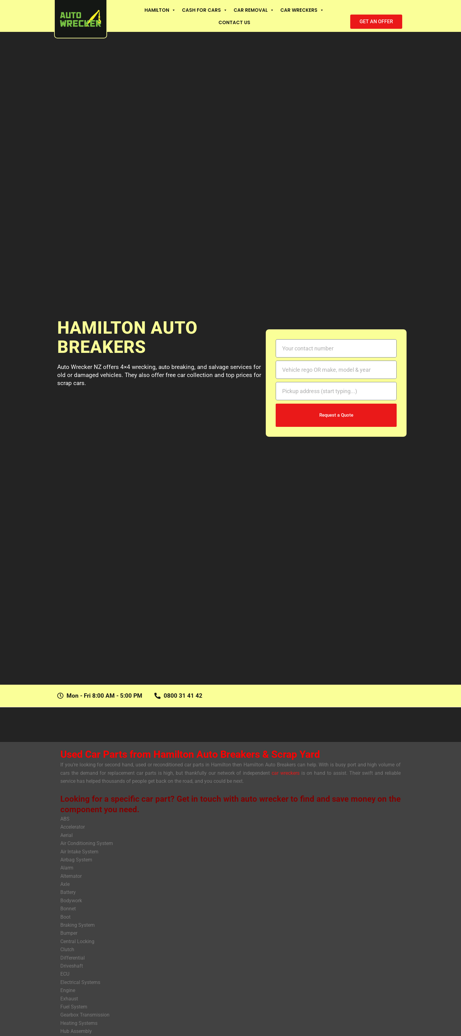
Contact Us (234, 22)
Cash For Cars (204, 10)
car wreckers (286, 773)
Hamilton (160, 10)
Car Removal (254, 10)
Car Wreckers (302, 10)
